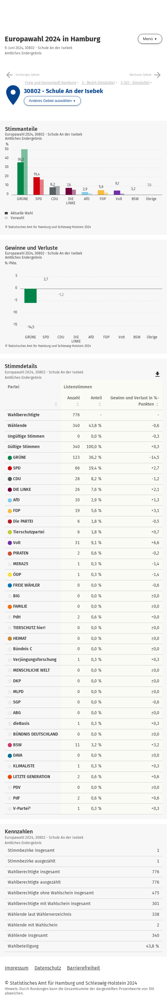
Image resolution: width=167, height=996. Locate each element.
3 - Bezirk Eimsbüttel (98, 83)
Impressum (17, 968)
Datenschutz (48, 968)
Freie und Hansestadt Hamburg (50, 83)
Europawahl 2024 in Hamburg (52, 39)
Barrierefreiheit (83, 968)
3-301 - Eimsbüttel (135, 83)
